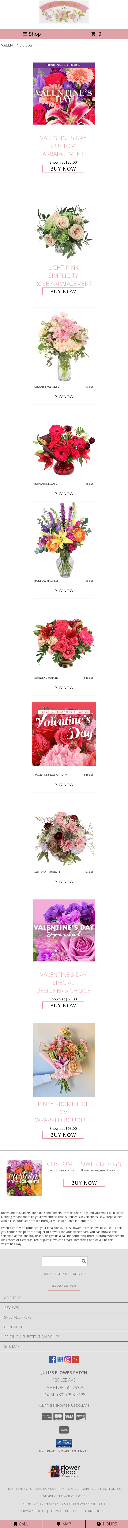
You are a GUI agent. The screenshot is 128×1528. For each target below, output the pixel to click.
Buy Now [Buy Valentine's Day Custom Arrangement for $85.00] (63, 168)
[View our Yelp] (75, 1361)
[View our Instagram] (67, 1361)
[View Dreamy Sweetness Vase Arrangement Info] (64, 346)
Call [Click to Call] (21, 1524)
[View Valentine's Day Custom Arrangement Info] (64, 94)
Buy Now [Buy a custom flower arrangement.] (84, 1182)
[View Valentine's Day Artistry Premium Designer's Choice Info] (64, 734)
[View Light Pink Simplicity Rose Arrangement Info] (64, 223)
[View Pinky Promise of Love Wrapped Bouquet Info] (64, 1060)
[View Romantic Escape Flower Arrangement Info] (64, 443)
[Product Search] (65, 1261)
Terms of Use (96, 1511)
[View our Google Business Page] (60, 1361)
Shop (32, 33)
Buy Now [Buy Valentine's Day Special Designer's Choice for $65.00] (63, 1005)
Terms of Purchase (65, 1511)
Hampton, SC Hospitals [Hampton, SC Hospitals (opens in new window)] (77, 1489)
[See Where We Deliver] (64, 1285)
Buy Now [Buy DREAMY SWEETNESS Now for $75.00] (64, 396)
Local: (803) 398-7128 (64, 1395)
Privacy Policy (33, 1511)
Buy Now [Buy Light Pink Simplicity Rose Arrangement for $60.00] (63, 291)
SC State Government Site (83, 1503)
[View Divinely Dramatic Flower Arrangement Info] (64, 637)
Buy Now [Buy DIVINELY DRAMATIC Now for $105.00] (64, 688)
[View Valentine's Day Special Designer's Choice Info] (64, 930)
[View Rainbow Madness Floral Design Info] (64, 540)
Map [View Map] (64, 1524)
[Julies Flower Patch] (64, 23)
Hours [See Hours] (107, 1524)
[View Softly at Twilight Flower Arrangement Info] (64, 831)
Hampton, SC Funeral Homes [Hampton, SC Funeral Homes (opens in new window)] (30, 1489)
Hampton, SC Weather (41, 1503)
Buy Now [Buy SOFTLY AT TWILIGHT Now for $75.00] (64, 882)
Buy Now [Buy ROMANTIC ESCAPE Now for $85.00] (64, 494)
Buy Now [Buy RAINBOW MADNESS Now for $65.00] (64, 591)
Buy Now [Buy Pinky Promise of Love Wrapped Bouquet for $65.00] (63, 1134)
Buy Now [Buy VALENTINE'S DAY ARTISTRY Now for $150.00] (64, 785)
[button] (64, 1443)
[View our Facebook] (52, 1361)
